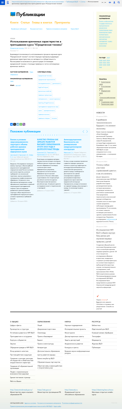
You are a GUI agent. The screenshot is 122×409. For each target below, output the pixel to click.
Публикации (30, 14)
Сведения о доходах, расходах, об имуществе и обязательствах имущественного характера (21, 360)
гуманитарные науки (105, 30)
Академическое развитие (74, 344)
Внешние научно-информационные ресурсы (77, 352)
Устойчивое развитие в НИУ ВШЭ (22, 333)
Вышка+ (40, 340)
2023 (100, 63)
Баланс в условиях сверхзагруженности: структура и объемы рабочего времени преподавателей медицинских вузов (19, 145)
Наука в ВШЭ (75, 29)
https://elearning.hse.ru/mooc (102, 390)
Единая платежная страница (20, 377)
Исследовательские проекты (75, 329)
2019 (104, 65)
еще (100, 67)
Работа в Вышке (15, 381)
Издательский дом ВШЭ (100, 329)
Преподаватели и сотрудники (21, 336)
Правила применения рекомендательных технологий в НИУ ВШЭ (31, 406)
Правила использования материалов (56, 29)
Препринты (62, 22)
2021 (108, 63)
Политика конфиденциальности (72, 403)
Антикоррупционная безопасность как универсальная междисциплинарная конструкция (72, 144)
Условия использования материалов (49, 403)
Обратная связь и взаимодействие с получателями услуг (49, 367)
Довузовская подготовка (46, 329)
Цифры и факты (15, 325)
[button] (41, 135)
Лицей (39, 325)
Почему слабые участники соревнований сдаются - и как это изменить (106, 169)
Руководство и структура (19, 329)
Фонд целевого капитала (19, 351)
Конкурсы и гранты (71, 347)
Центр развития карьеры (46, 355)
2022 (104, 63)
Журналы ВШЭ (97, 344)
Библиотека (96, 325)
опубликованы (111, 219)
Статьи (25, 22)
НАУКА (68, 322)
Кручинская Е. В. (42, 155)
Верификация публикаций (19, 29)
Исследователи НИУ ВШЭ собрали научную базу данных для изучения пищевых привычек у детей (105, 236)
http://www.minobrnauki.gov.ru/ (21, 390)
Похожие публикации (25, 131)
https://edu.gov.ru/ (44, 390)
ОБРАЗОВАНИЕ (43, 322)
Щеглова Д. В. (14, 155)
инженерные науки (105, 32)
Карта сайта (57, 406)
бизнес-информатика (106, 21)
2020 (100, 65)
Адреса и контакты (30, 403)
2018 (108, 65)
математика (103, 39)
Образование (14, 74)
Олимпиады (41, 333)
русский (18, 85)
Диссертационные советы (74, 336)
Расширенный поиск (36, 29)
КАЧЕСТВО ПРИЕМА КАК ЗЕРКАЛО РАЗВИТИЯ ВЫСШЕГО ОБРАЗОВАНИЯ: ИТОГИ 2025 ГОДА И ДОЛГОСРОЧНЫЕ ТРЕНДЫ (48, 144)
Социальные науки (107, 102)
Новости (100, 112)
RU (102, 2)
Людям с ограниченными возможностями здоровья (19, 373)
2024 (108, 60)
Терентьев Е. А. (51, 152)
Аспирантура (42, 347)
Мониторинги (70, 333)
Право (31, 72)
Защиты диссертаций (72, 340)
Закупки (13, 344)
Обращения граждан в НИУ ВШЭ (21, 347)
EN (105, 2)
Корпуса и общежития (18, 340)
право (110, 41)
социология (103, 43)
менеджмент (103, 41)
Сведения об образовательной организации (21, 367)
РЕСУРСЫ (96, 322)
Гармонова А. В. (23, 155)
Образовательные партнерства (48, 362)
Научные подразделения (73, 325)
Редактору (114, 402)
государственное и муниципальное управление (105, 25)
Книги (14, 22)
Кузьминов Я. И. (42, 152)
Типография (96, 336)
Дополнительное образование (48, 351)
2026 (100, 60)
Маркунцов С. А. (69, 152)
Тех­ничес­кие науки (107, 104)
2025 (104, 60)
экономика (102, 46)
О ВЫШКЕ (14, 322)
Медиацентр (96, 340)
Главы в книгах (42, 22)
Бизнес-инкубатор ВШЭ (45, 358)
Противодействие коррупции (21, 355)
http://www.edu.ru (71, 390)
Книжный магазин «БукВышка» (102, 333)
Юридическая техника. (17, 48)
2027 (108, 58)
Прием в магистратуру (45, 344)
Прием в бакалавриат (45, 336)
